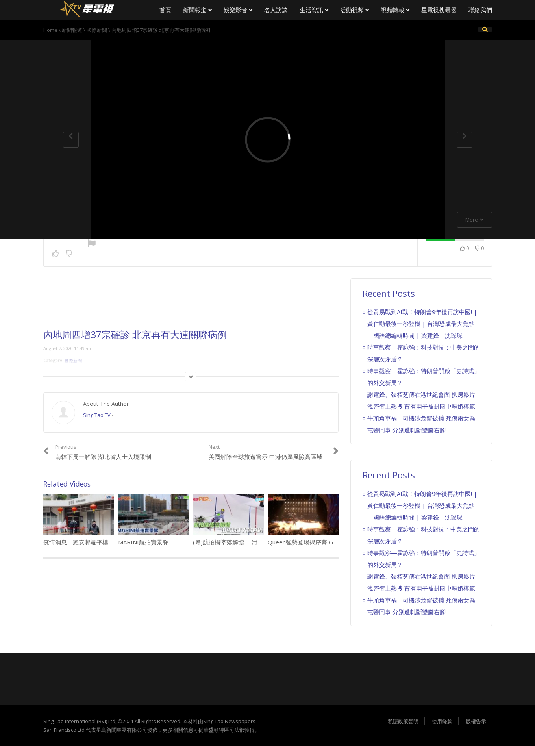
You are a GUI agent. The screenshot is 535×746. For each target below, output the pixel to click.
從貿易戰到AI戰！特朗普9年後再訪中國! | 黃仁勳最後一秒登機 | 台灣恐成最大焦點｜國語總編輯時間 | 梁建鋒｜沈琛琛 (422, 323)
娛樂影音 (238, 10)
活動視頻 (354, 10)
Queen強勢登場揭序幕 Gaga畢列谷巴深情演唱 (329, 542)
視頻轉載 (395, 10)
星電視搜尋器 (439, 10)
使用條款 (442, 721)
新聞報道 (197, 10)
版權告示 (476, 721)
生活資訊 (314, 10)
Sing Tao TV (97, 414)
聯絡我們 (480, 10)
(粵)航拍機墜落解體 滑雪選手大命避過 (246, 542)
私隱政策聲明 (403, 721)
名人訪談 (276, 10)
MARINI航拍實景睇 (143, 542)
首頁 (165, 10)
